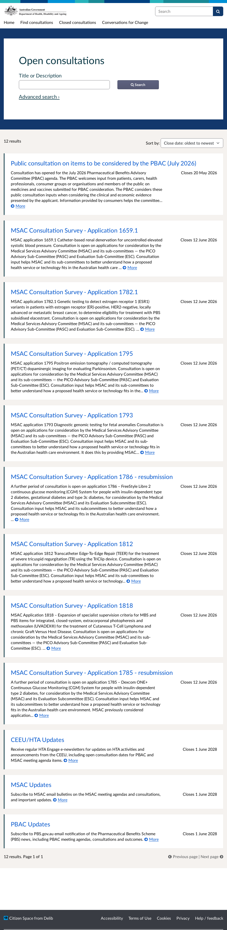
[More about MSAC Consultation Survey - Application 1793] (147, 452)
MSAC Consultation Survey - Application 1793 (72, 415)
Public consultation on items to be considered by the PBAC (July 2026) (103, 163)
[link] (183, 856)
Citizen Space (21, 918)
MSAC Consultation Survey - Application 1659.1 (74, 230)
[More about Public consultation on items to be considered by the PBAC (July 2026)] (18, 205)
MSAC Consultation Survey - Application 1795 (72, 353)
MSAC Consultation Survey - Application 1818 (72, 605)
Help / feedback (209, 918)
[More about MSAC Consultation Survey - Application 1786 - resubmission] (22, 519)
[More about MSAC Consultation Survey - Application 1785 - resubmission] (41, 715)
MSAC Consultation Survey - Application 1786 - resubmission (92, 476)
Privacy (183, 918)
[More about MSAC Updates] (60, 799)
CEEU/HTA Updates (37, 739)
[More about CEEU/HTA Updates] (71, 760)
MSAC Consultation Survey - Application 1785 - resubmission (92, 672)
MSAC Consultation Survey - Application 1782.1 (74, 291)
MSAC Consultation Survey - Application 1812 (72, 543)
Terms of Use (139, 918)
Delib (48, 918)
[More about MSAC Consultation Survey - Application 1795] (151, 390)
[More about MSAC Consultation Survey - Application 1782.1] (147, 329)
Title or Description (40, 75)
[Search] (218, 11)
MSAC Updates (31, 784)
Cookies (164, 918)
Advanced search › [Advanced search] (39, 97)
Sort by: (153, 143)
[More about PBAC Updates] (151, 839)
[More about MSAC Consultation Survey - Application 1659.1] (130, 267)
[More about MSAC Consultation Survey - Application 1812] (133, 581)
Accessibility (112, 918)
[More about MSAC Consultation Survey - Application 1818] (54, 648)
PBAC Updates (30, 824)
